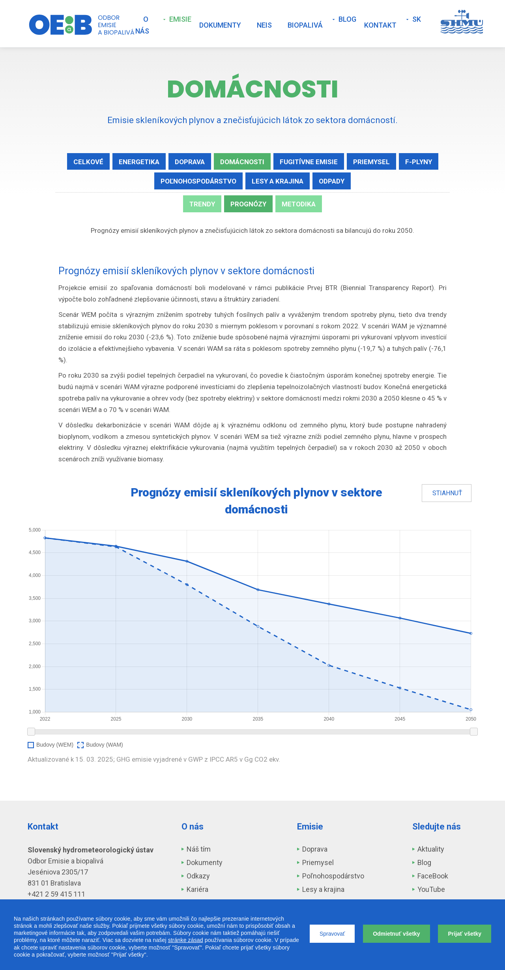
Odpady (331, 181)
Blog (347, 19)
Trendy (202, 204)
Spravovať (332, 934)
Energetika (139, 162)
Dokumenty (220, 25)
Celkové (88, 162)
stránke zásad (185, 940)
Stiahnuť (447, 493)
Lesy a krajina (277, 181)
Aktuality (430, 849)
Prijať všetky (464, 934)
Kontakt (380, 25)
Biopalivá (305, 25)
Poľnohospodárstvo (198, 181)
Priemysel (371, 162)
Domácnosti (242, 162)
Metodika (299, 204)
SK (416, 19)
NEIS (264, 25)
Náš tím (199, 849)
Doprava (190, 162)
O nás (142, 25)
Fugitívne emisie (309, 162)
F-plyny (418, 162)
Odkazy (198, 876)
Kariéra (197, 889)
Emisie (180, 19)
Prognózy (248, 204)
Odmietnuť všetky (396, 934)
